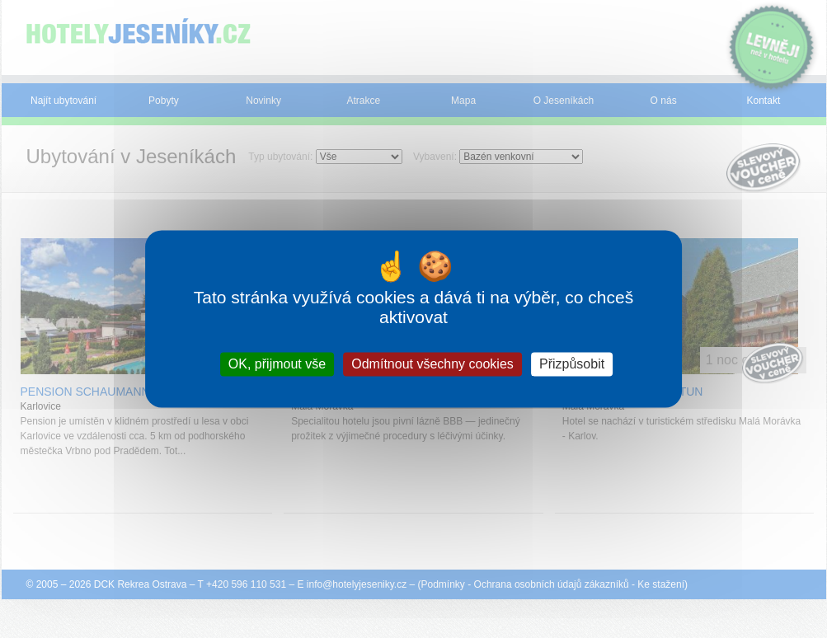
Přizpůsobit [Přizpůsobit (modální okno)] (571, 364)
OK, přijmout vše (277, 364)
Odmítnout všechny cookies (432, 364)
